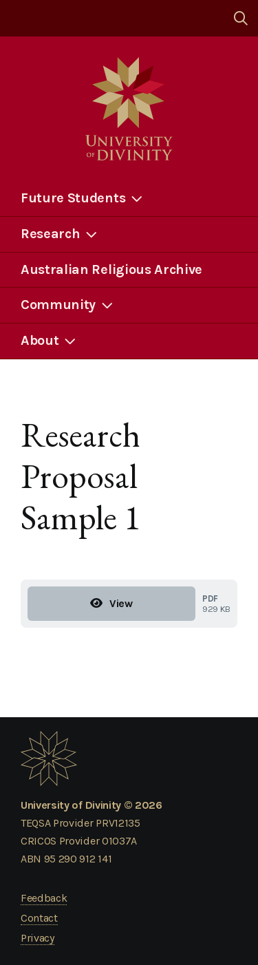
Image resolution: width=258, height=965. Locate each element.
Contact (39, 917)
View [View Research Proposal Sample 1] (111, 603)
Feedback (44, 897)
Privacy (37, 937)
